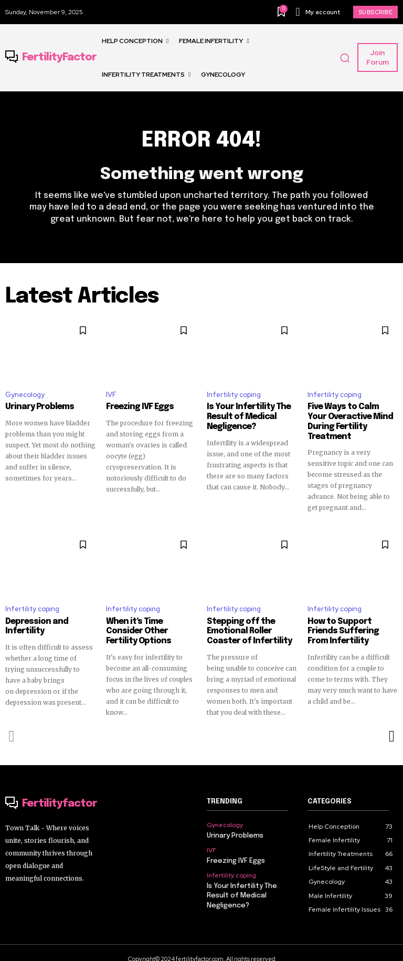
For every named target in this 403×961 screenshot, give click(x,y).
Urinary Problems (37, 407)
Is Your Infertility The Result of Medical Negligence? (246, 416)
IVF (111, 394)
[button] (344, 57)
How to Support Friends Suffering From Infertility (352, 620)
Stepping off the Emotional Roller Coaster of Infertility (247, 620)
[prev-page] (11, 724)
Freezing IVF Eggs (138, 407)
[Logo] (51, 57)
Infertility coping (234, 394)
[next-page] (391, 724)
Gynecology (25, 394)
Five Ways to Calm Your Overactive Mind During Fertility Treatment (351, 416)
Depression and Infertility (34, 615)
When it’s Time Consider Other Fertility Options (150, 615)
